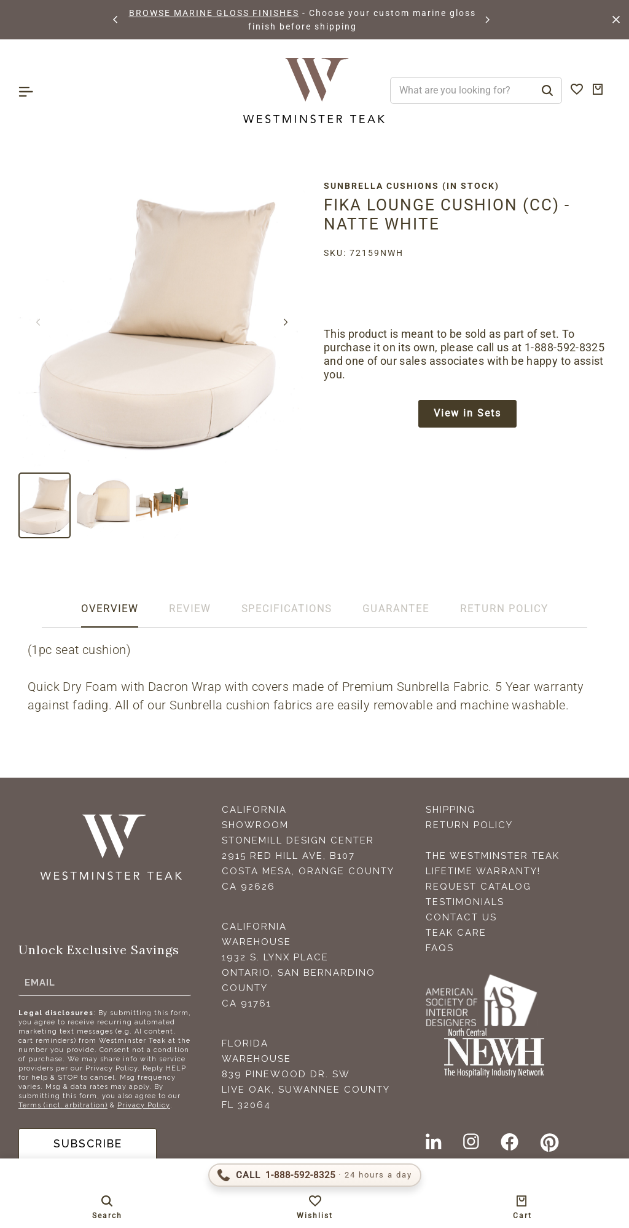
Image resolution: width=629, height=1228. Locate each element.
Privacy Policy (143, 1105)
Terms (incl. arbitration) (62, 1105)
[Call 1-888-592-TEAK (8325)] (314, 1175)
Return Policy (469, 825)
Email (40, 982)
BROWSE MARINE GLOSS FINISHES (214, 13)
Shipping (450, 809)
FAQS (440, 948)
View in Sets (467, 414)
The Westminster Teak (493, 855)
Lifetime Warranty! (483, 871)
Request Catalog (478, 886)
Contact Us (461, 917)
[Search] (547, 90)
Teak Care (456, 932)
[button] (116, 19)
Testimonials (465, 901)
